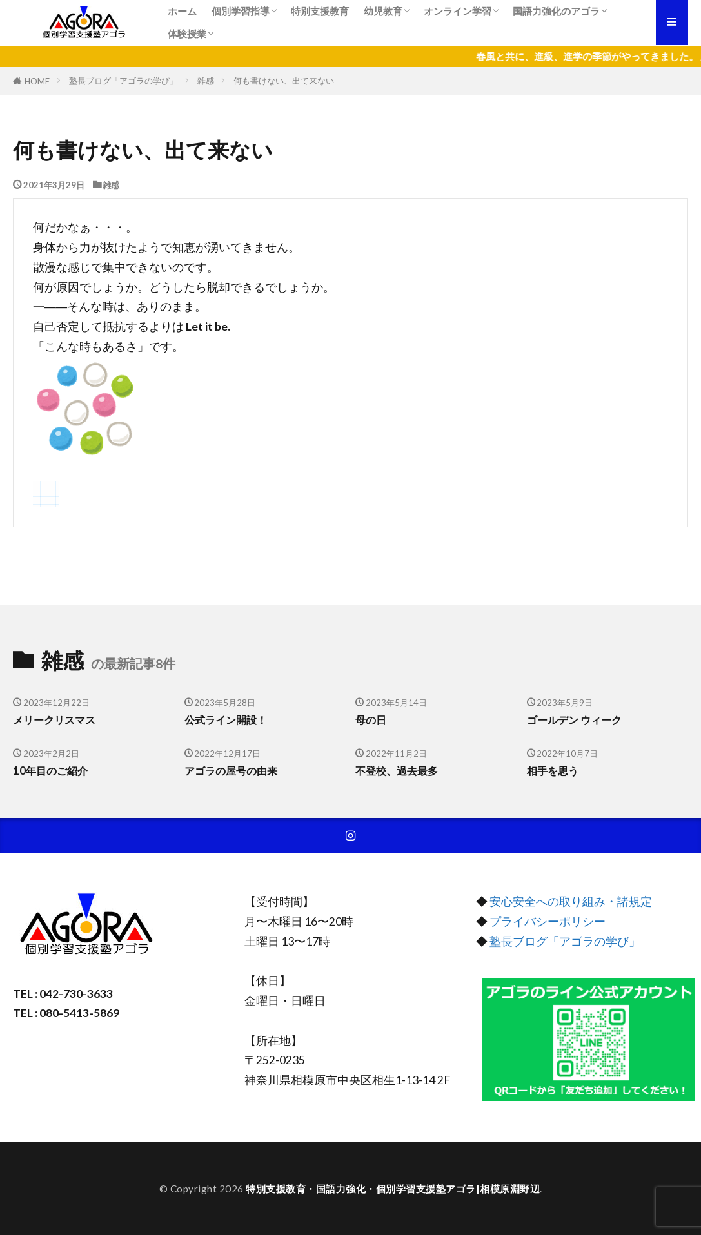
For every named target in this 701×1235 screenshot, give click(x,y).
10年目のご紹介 (52, 770)
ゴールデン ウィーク (577, 720)
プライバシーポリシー (547, 921)
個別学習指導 (241, 11)
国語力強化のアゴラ (556, 11)
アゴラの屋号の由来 (233, 770)
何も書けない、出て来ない (283, 80)
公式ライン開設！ (228, 720)
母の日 (371, 720)
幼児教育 (383, 11)
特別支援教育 (320, 11)
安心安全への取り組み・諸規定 (570, 901)
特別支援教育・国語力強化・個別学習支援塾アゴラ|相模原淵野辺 (393, 1188)
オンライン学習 (457, 11)
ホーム (182, 11)
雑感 (205, 80)
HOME (37, 81)
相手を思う (554, 770)
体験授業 (187, 33)
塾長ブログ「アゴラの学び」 (123, 80)
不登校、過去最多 (399, 770)
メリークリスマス (57, 720)
